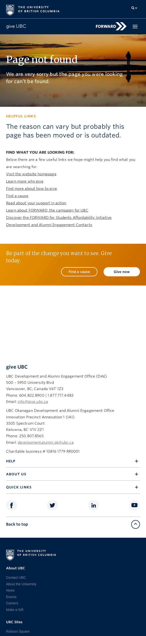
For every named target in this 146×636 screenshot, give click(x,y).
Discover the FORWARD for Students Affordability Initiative (59, 217)
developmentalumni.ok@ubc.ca (46, 442)
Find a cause (17, 196)
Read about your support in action (36, 203)
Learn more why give (24, 181)
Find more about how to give (31, 188)
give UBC (17, 366)
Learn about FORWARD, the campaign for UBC (47, 210)
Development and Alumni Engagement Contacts (49, 225)
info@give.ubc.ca (33, 402)
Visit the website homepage (31, 174)
